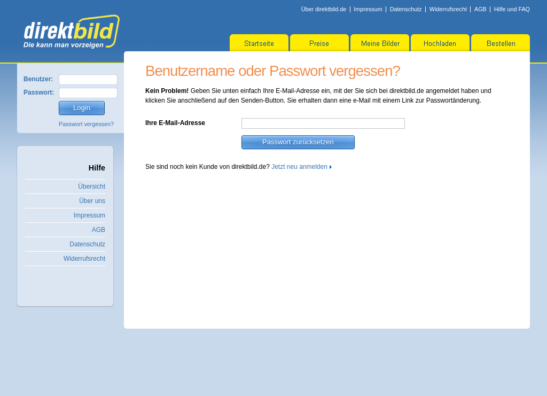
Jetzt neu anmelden (299, 166)
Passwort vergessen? (86, 124)
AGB (480, 9)
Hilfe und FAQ (512, 9)
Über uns (92, 201)
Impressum (368, 9)
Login (81, 108)
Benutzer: (38, 79)
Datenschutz (406, 9)
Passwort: (39, 92)
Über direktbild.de (324, 9)
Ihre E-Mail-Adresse (175, 123)
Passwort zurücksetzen (298, 142)
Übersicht (91, 186)
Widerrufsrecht (448, 9)
